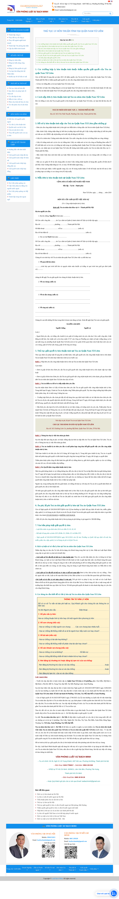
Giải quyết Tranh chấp (85, 20)
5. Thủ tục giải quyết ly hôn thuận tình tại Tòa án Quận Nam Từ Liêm (58, 53)
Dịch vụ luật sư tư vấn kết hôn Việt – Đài (50, 819)
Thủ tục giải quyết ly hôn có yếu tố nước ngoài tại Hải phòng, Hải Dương (61, 805)
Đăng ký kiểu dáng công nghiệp (16, 64)
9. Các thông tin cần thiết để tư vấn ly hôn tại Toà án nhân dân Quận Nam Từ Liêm (62, 62)
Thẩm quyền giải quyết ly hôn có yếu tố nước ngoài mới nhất (56, 808)
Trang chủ (10, 20)
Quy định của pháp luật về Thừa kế (16, 92)
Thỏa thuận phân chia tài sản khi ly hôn (49, 800)
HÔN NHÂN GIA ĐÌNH (19, 114)
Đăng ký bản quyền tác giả (17, 68)
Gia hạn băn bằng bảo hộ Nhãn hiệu (16, 72)
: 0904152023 (58, 7)
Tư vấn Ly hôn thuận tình (17, 124)
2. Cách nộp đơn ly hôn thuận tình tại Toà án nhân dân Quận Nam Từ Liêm (60, 46)
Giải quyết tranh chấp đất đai (18, 155)
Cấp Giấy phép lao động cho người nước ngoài (17, 187)
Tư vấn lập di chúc (15, 96)
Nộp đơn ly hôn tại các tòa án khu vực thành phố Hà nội (54, 810)
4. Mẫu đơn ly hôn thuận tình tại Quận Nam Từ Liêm (53, 51)
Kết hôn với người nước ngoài (16, 120)
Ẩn (72, 40)
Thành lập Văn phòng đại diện (19, 46)
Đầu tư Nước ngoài (40, 20)
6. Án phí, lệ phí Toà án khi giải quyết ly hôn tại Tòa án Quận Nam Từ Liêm (60, 55)
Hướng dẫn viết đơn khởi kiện (16, 151)
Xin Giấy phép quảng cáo (17, 183)
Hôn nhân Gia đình (63, 20)
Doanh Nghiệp (28, 20)
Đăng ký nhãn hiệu (15, 60)
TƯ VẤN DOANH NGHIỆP (20, 30)
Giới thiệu (19, 20)
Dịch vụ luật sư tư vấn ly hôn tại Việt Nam (50, 816)
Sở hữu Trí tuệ (51, 20)
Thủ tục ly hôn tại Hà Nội (44, 802)
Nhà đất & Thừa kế (74, 20)
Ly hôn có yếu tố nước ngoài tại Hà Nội (49, 797)
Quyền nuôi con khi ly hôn (17, 127)
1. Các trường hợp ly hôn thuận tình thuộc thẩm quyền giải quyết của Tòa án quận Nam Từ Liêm (67, 44)
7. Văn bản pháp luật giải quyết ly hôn (48, 58)
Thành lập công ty (14, 35)
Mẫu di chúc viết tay (15, 99)
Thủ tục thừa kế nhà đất (17, 88)
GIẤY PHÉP (15, 178)
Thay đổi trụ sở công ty (16, 37)
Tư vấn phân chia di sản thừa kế (17, 106)
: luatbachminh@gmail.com (64, 10)
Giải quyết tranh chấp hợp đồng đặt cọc (16, 164)
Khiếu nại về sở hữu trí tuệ (18, 76)
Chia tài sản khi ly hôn (16, 130)
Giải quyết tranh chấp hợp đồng (16, 170)
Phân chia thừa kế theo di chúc (19, 102)
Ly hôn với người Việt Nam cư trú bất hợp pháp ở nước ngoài (56, 813)
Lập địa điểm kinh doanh (17, 48)
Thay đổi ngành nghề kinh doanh (16, 41)
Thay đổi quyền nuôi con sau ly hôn (17, 134)
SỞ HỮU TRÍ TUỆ (17, 55)
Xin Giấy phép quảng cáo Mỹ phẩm (17, 192)
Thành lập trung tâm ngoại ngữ (16, 198)
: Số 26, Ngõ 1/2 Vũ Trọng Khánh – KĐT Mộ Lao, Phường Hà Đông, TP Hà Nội (82, 4)
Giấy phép (96, 20)
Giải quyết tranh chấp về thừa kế (18, 159)
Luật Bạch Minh (57, 878)
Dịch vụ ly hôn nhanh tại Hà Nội (47, 794)
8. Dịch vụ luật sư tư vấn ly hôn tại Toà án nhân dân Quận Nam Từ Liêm (59, 60)
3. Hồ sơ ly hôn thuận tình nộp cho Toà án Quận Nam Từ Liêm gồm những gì (61, 48)
